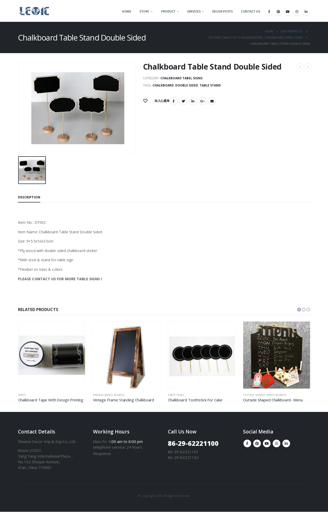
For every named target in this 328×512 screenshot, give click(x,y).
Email (212, 101)
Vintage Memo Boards (109, 395)
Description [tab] (29, 197)
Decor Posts (222, 11)
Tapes (22, 395)
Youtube (267, 444)
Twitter (183, 101)
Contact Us (250, 11)
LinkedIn (193, 101)
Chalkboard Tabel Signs (181, 78)
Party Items (176, 395)
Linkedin (286, 444)
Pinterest (257, 444)
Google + (202, 101)
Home (126, 11)
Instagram (276, 444)
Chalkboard (163, 85)
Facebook (174, 101)
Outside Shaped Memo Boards (264, 395)
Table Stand (210, 85)
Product (168, 11)
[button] (299, 309)
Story (144, 11)
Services (193, 11)
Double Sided (186, 85)
